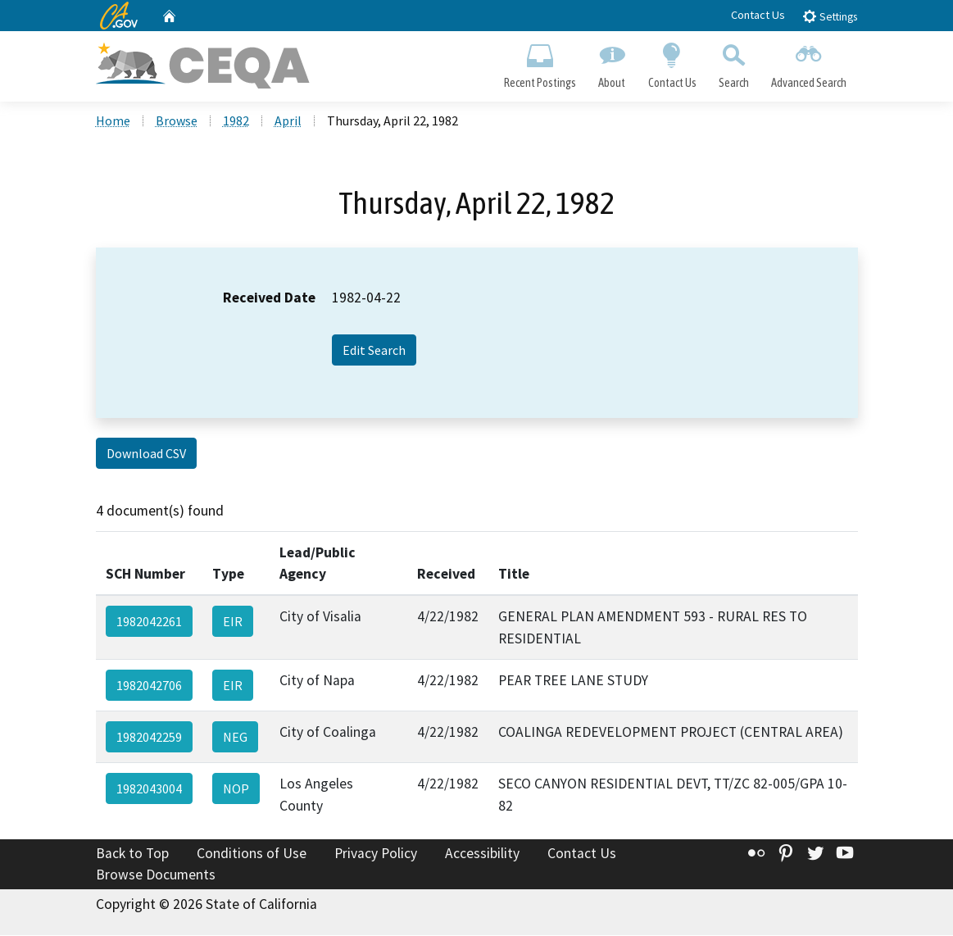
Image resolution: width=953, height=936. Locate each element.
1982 (236, 122)
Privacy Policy (375, 855)
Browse (176, 122)
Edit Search (374, 351)
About (612, 62)
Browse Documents (156, 875)
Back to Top (132, 855)
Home (113, 122)
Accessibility (482, 855)
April (288, 122)
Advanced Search (808, 62)
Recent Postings (540, 62)
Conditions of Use (251, 855)
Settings (829, 16)
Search (733, 62)
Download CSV (146, 455)
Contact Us (758, 14)
